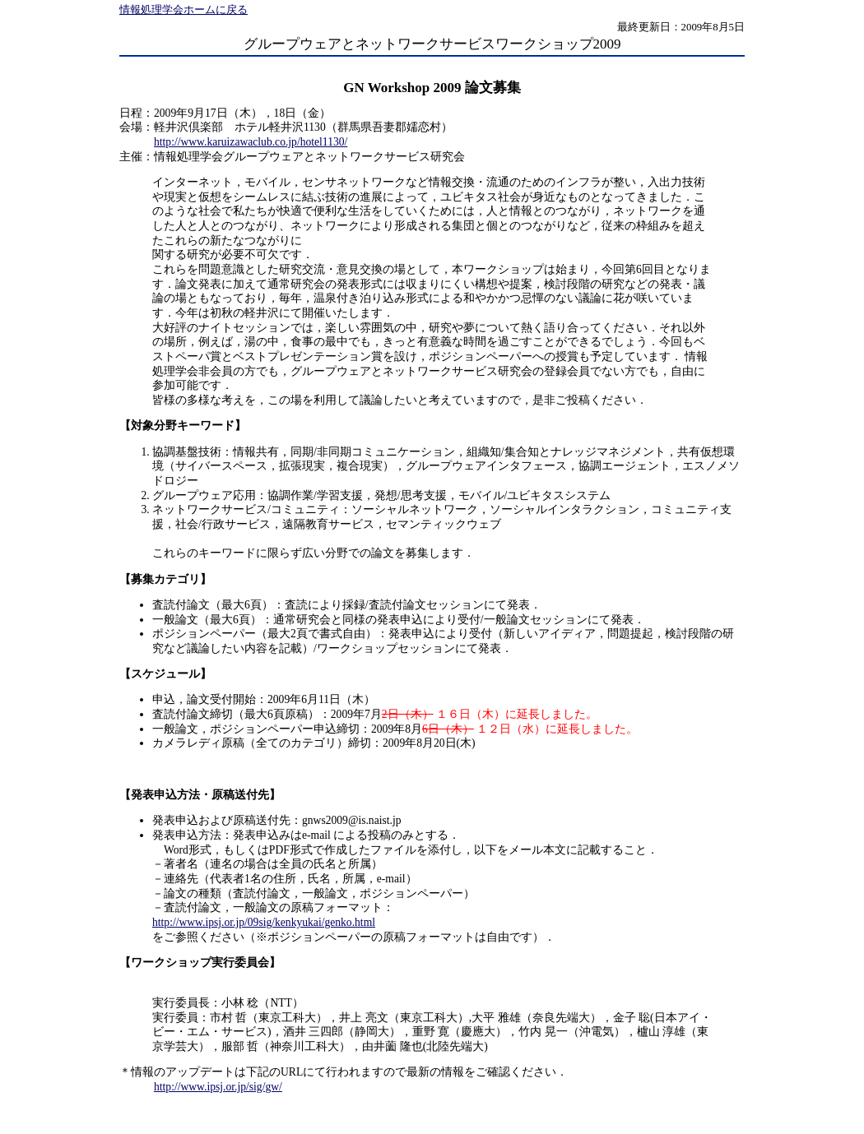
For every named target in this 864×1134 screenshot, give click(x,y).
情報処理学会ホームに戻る (183, 10)
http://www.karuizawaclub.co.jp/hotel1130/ (250, 142)
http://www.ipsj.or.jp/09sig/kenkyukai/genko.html (263, 922)
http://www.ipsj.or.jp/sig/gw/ (218, 1087)
